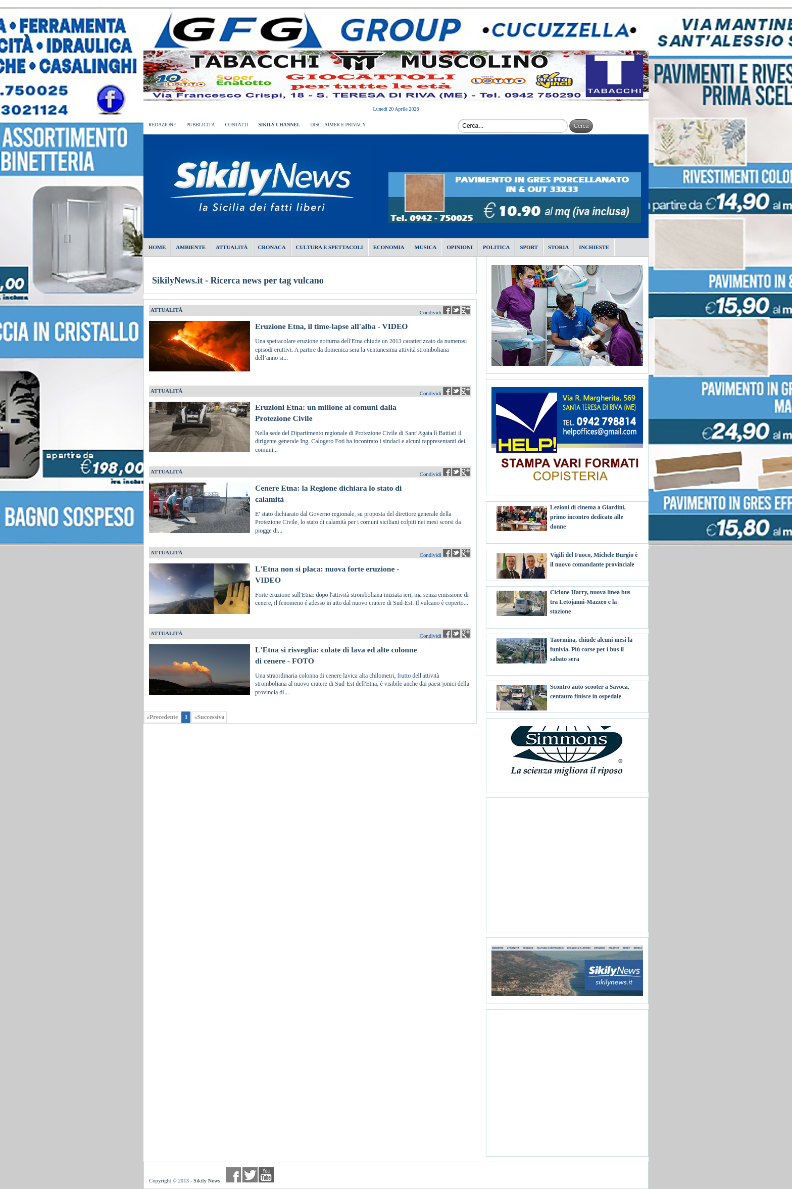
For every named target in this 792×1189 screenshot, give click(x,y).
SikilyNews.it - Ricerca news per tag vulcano (238, 280)
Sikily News (206, 1180)
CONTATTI (236, 124)
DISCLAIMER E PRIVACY (338, 124)
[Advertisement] (567, 861)
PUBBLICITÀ (200, 124)
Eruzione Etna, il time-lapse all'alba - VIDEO (331, 326)
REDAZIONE (162, 124)
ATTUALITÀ (166, 310)
